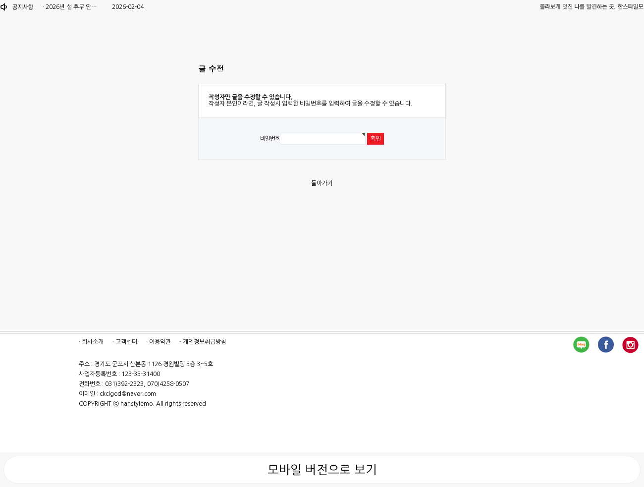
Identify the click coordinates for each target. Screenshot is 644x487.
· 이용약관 (158, 342)
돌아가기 (322, 183)
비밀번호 (269, 139)
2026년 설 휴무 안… (71, 7)
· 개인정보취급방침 (203, 342)
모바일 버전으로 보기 (322, 470)
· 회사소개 (91, 342)
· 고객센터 (124, 342)
